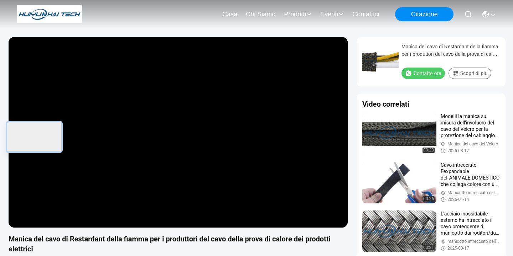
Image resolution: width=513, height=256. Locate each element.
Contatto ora (423, 73)
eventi (332, 14)
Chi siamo (260, 14)
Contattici (365, 14)
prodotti (298, 14)
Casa (229, 14)
